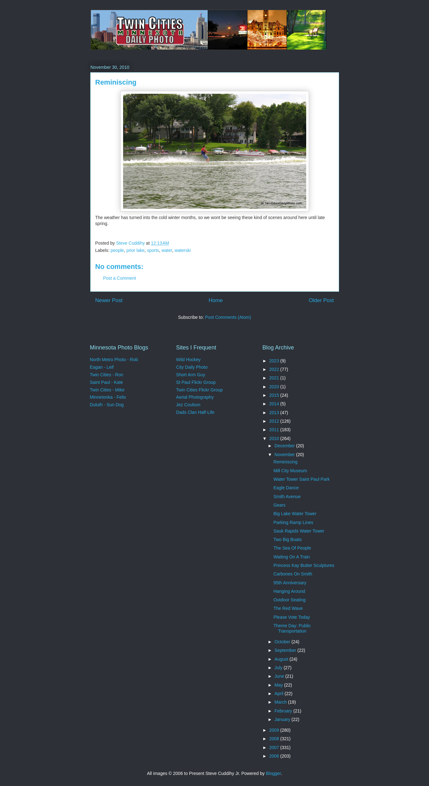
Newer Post (109, 300)
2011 (274, 429)
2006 (274, 756)
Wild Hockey (188, 359)
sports (153, 250)
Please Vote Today (291, 617)
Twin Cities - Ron (106, 374)
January (283, 719)
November (285, 454)
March (281, 702)
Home (216, 300)
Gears (279, 505)
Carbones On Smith (292, 573)
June (280, 676)
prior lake (135, 250)
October (283, 641)
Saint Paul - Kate (106, 382)
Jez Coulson (188, 404)
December (285, 445)
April (280, 693)
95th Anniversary (289, 582)
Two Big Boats (287, 539)
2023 (274, 360)
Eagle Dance (286, 487)
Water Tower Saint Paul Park (301, 479)
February (284, 710)
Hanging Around (289, 591)
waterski (183, 250)
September (286, 650)
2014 (274, 403)
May (279, 685)
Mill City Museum (290, 470)
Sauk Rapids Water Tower (298, 530)
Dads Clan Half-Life (195, 412)
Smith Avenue (287, 496)
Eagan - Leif (102, 367)
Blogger (273, 773)
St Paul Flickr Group (196, 382)
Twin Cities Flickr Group (199, 389)
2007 (274, 747)
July (279, 667)
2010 (274, 438)
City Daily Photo (192, 367)
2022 (274, 369)
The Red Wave (288, 608)
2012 (274, 421)
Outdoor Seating (289, 599)
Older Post (321, 300)
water (167, 250)
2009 (274, 730)
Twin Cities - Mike (107, 389)
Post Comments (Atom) (228, 317)
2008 (274, 738)
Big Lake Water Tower (294, 513)
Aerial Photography (195, 397)
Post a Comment (119, 278)
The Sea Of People (292, 548)
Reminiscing (285, 461)
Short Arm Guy (190, 374)
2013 (274, 412)
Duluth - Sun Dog (107, 404)
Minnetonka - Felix (108, 397)
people (117, 250)
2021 (274, 377)
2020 (274, 386)
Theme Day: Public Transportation (292, 628)
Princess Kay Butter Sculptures (303, 565)
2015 (274, 395)
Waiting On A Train (291, 556)
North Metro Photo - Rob (114, 359)
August (282, 659)
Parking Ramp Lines (293, 522)
